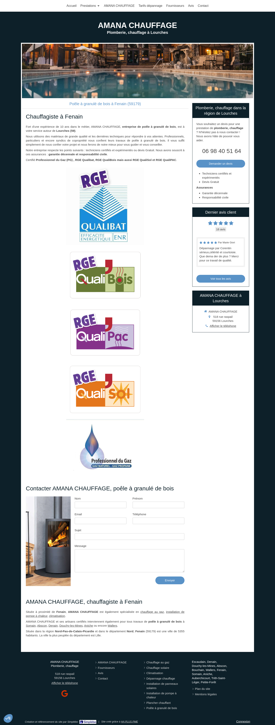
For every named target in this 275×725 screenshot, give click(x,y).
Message (80, 546)
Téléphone (139, 514)
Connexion (243, 721)
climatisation (57, 616)
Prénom (137, 498)
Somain (31, 625)
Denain (53, 625)
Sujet (78, 530)
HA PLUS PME (129, 721)
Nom (78, 498)
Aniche (88, 625)
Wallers (112, 625)
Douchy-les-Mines (71, 625)
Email (78, 514)
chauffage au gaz (152, 611)
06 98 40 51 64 (221, 151)
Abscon (42, 625)
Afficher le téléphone (223, 326)
